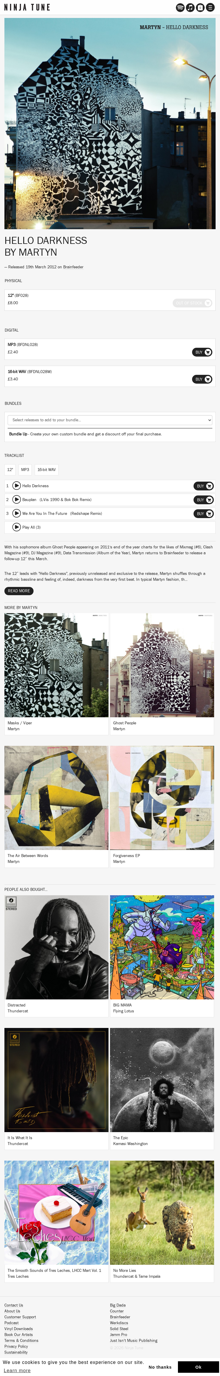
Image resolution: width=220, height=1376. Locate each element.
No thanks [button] (160, 1367)
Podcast (11, 1323)
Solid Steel (119, 1329)
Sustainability (16, 1352)
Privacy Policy (16, 1347)
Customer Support (20, 1317)
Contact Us (13, 1305)
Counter (117, 1311)
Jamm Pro (118, 1335)
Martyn (38, 252)
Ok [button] (198, 1367)
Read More (19, 591)
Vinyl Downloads (18, 1329)
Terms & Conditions (21, 1341)
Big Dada (118, 1305)
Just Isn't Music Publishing (133, 1341)
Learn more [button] (17, 1370)
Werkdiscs (119, 1323)
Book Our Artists (18, 1335)
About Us (12, 1311)
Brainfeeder (73, 267)
